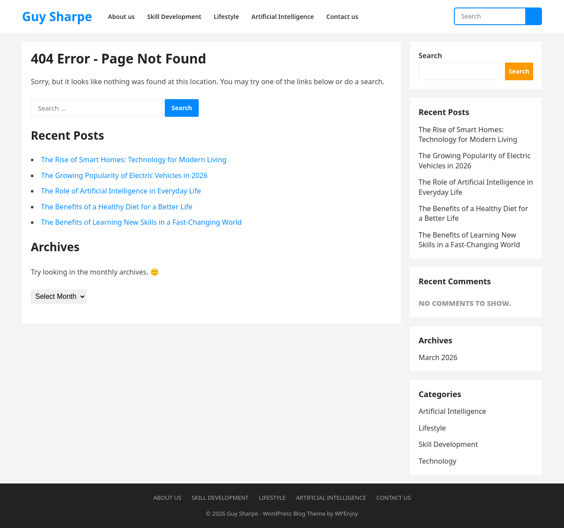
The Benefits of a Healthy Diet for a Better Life (117, 207)
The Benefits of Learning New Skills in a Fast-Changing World (141, 222)
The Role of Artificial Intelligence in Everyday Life (121, 191)
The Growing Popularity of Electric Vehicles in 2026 (124, 175)
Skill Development (448, 444)
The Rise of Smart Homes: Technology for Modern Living (133, 159)
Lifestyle (432, 428)
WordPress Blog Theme (294, 513)
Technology (437, 461)
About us (167, 498)
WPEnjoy (346, 513)
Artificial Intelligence (452, 411)
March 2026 (438, 357)
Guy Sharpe (57, 16)
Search (430, 55)
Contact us (393, 498)
